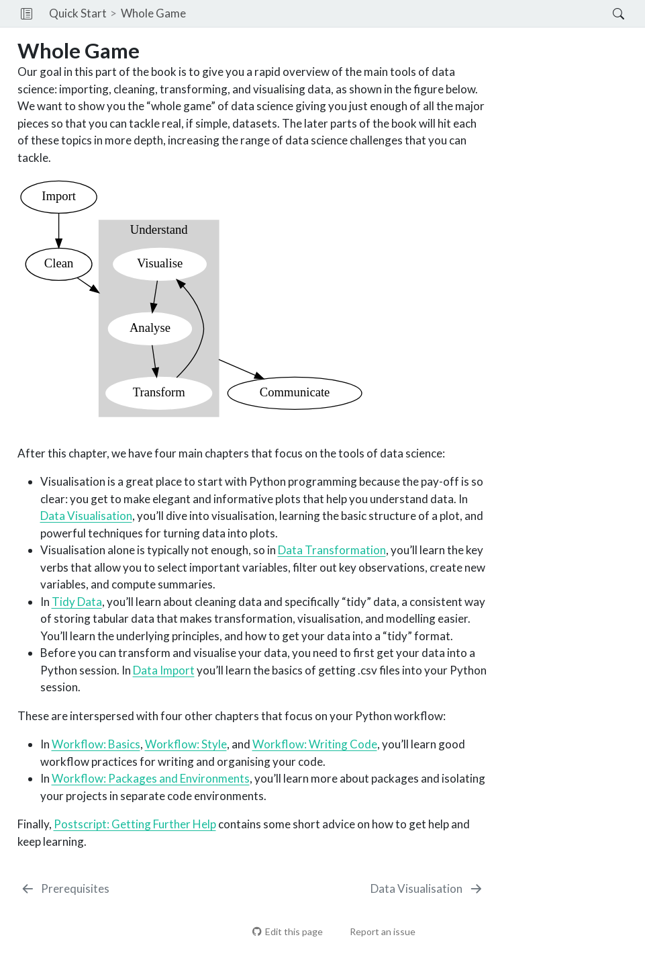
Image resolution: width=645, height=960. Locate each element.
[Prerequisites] (65, 888)
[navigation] (399, 13)
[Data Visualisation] (427, 888)
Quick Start (78, 13)
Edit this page (287, 931)
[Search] (607, 13)
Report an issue (376, 931)
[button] (26, 13)
